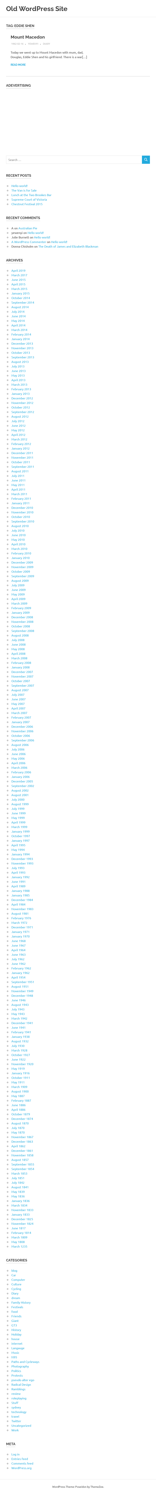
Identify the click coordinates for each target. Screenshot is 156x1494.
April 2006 (18, 763)
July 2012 (18, 421)
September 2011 (22, 466)
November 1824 (22, 1223)
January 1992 (20, 877)
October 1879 (20, 1114)
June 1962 (18, 963)
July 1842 (18, 1182)
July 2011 (18, 475)
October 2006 (20, 735)
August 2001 (20, 795)
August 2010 (20, 526)
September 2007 (22, 685)
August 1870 (20, 1123)
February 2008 (21, 662)
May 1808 (18, 1242)
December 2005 (22, 781)
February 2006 (21, 772)
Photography (20, 1366)
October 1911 (20, 1077)
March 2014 (19, 330)
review (16, 1393)
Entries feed (19, 1459)
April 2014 (18, 325)
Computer (18, 1279)
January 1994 (20, 854)
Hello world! (19, 186)
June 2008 (18, 644)
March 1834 (19, 1205)
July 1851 (18, 1178)
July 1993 (18, 868)
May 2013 (18, 375)
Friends (16, 1316)
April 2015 (18, 284)
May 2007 (18, 703)
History (16, 1330)
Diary (46, 43)
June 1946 (18, 1000)
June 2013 (18, 371)
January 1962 (20, 973)
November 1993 (22, 863)
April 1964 (18, 950)
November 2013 (22, 348)
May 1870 (18, 1132)
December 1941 (22, 1023)
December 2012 (22, 398)
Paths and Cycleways (25, 1361)
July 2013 (18, 366)
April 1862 (18, 1146)
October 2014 (20, 298)
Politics (16, 1371)
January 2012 (20, 448)
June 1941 (18, 1027)
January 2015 (20, 293)
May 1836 (18, 1196)
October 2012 (20, 407)
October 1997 (20, 836)
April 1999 (18, 822)
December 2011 (22, 453)
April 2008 (18, 653)
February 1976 (21, 918)
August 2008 (20, 635)
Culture (16, 1284)
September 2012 (22, 412)
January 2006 (20, 776)
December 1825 (22, 1219)
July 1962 (18, 959)
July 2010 (18, 530)
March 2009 (19, 603)
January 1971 (20, 931)
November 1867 (22, 1137)
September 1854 (22, 1169)
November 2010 (22, 512)
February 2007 (21, 717)
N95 (14, 1357)
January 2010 (20, 558)
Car (13, 1275)
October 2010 (20, 517)
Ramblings (18, 1389)
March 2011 (19, 494)
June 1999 (18, 813)
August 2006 (20, 745)
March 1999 (19, 827)
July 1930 (18, 1045)
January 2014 (20, 339)
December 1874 (22, 1118)
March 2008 (19, 658)
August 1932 (20, 1041)
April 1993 (18, 872)
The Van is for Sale (24, 190)
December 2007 (22, 672)
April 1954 (18, 977)
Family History (21, 1302)
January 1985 (20, 895)
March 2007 (19, 713)
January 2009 (20, 612)
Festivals (17, 1307)
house (15, 1339)
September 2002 (22, 786)
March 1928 (19, 1050)
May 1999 (18, 817)
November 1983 (22, 909)
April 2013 (18, 380)
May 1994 (18, 849)
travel (15, 1416)
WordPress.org (21, 1468)
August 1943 (20, 1004)
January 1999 (20, 831)
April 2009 (18, 599)
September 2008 (22, 631)
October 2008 (20, 626)
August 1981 (20, 913)
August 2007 (20, 690)
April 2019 (18, 270)
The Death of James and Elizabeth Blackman (68, 246)
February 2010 (21, 553)
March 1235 (19, 1246)
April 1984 (18, 904)
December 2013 (22, 343)
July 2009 (18, 585)
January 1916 (20, 1073)
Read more (18, 64)
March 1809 (19, 1237)
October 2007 (20, 681)
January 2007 (20, 722)
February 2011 (21, 498)
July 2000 (18, 799)
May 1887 (18, 1096)
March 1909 (19, 1087)
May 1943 (18, 1014)
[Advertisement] (78, 119)
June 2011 (18, 480)
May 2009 (18, 594)
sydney (16, 1407)
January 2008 (20, 667)
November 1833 (22, 1210)
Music (15, 1352)
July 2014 (18, 311)
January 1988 (20, 890)
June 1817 (18, 1228)
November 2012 (22, 403)
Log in (15, 1454)
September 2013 (22, 357)
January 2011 (20, 503)
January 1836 (20, 1201)
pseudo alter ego (22, 1380)
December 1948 (22, 995)
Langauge (18, 1348)
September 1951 (22, 982)
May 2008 (18, 649)
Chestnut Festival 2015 (27, 204)
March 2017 (19, 275)
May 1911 (18, 1082)
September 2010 (22, 521)
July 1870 (18, 1128)
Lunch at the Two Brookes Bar (31, 195)
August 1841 (20, 1187)
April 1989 (18, 886)
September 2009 (22, 576)
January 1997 (20, 840)
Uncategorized (21, 1425)
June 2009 (18, 589)
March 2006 (19, 767)
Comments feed (22, 1463)
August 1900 (20, 1091)
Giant (15, 1320)
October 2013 (20, 352)
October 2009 (20, 571)
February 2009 (21, 608)
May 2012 (18, 430)
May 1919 (18, 1068)
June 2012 (18, 425)
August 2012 (20, 416)
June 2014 (18, 316)
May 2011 (18, 485)
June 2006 (18, 754)
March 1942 (19, 1018)
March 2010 (19, 548)
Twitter (16, 1421)
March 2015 (19, 289)
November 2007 (22, 676)
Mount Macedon (29, 37)
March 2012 (19, 439)
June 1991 (18, 881)
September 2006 (22, 740)
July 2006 (18, 749)
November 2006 (22, 731)
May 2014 (18, 320)
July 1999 (18, 808)
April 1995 (18, 845)
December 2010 (22, 507)
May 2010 (18, 539)
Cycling (16, 1289)
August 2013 (20, 361)
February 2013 (21, 389)
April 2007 (18, 708)
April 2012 (18, 434)
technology (18, 1412)
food (14, 1311)
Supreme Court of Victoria (29, 199)
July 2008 (18, 640)
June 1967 (18, 945)
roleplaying (18, 1398)
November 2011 (22, 457)
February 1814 (21, 1232)
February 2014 (21, 334)
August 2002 (20, 790)
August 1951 (20, 986)
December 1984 (22, 900)
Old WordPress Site (39, 8)
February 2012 (21, 444)
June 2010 (18, 535)
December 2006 (22, 726)
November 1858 (22, 1155)
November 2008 (22, 621)
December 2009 (22, 562)
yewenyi (33, 43)
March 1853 (19, 1173)
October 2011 (20, 462)
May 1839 (18, 1191)
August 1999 (20, 804)
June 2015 (18, 279)
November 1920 (22, 1064)
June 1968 (18, 941)
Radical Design (21, 1384)
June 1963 (18, 954)
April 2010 (18, 544)
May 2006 (18, 758)
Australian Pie (27, 228)
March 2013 (19, 384)
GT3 (14, 1325)
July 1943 (18, 1009)
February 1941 (21, 1032)
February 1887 (21, 1100)
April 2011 (18, 489)
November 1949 (22, 991)
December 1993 (22, 859)
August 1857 (20, 1159)
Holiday (16, 1334)
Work (15, 1430)
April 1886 (18, 1109)
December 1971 (22, 927)
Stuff (14, 1403)
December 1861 (22, 1150)
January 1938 (20, 1036)
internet (16, 1343)
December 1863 (22, 1141)
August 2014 (20, 307)
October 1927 (20, 1055)
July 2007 (18, 694)
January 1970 (20, 936)
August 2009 (20, 580)
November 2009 (22, 567)
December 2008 (22, 617)
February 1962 (21, 968)
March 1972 (19, 922)
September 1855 (22, 1164)
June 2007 (18, 699)
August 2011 (20, 471)
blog (14, 1270)
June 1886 (18, 1105)
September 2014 (22, 302)
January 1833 (20, 1214)
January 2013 (20, 393)
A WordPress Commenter (28, 242)
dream (15, 1298)
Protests (17, 1375)
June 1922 (18, 1059)
